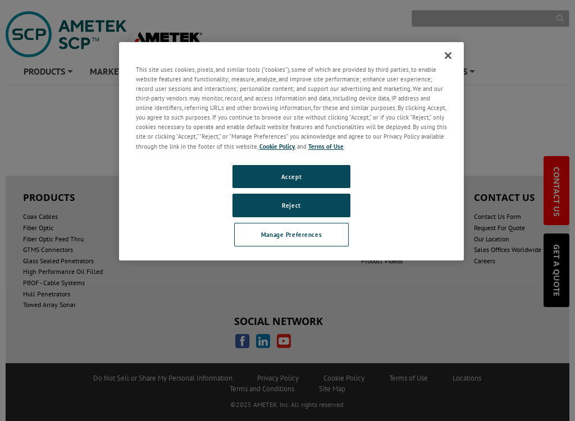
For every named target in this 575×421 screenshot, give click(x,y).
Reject (291, 205)
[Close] (448, 55)
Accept (291, 176)
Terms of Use (326, 146)
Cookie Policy (277, 146)
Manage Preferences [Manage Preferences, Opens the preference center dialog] (291, 234)
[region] (291, 151)
